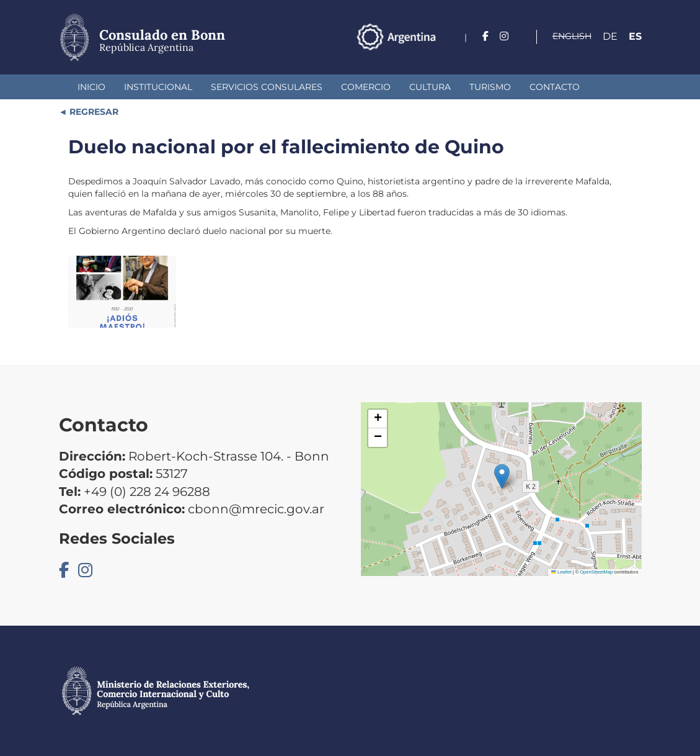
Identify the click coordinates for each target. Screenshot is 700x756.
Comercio (366, 86)
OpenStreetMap (596, 572)
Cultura (430, 86)
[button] (502, 476)
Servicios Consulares (266, 86)
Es (635, 36)
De (610, 36)
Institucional (158, 86)
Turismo (490, 86)
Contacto (554, 86)
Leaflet (561, 572)
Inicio (91, 86)
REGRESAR (92, 111)
